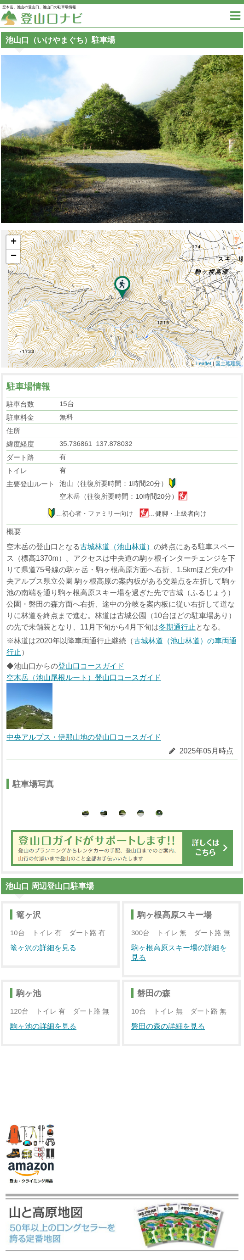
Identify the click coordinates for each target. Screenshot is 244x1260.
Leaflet (203, 363)
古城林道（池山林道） (117, 547)
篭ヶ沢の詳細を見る (43, 948)
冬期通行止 (177, 627)
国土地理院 (228, 363)
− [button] (14, 256)
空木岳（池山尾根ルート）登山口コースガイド (83, 701)
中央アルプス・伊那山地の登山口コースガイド (83, 737)
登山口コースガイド (91, 666)
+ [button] (14, 242)
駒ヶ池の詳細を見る (43, 1026)
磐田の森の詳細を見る (168, 1026)
